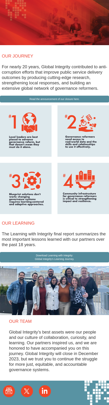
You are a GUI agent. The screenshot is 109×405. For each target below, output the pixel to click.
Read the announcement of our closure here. (55, 99)
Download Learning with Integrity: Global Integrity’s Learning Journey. (54, 257)
